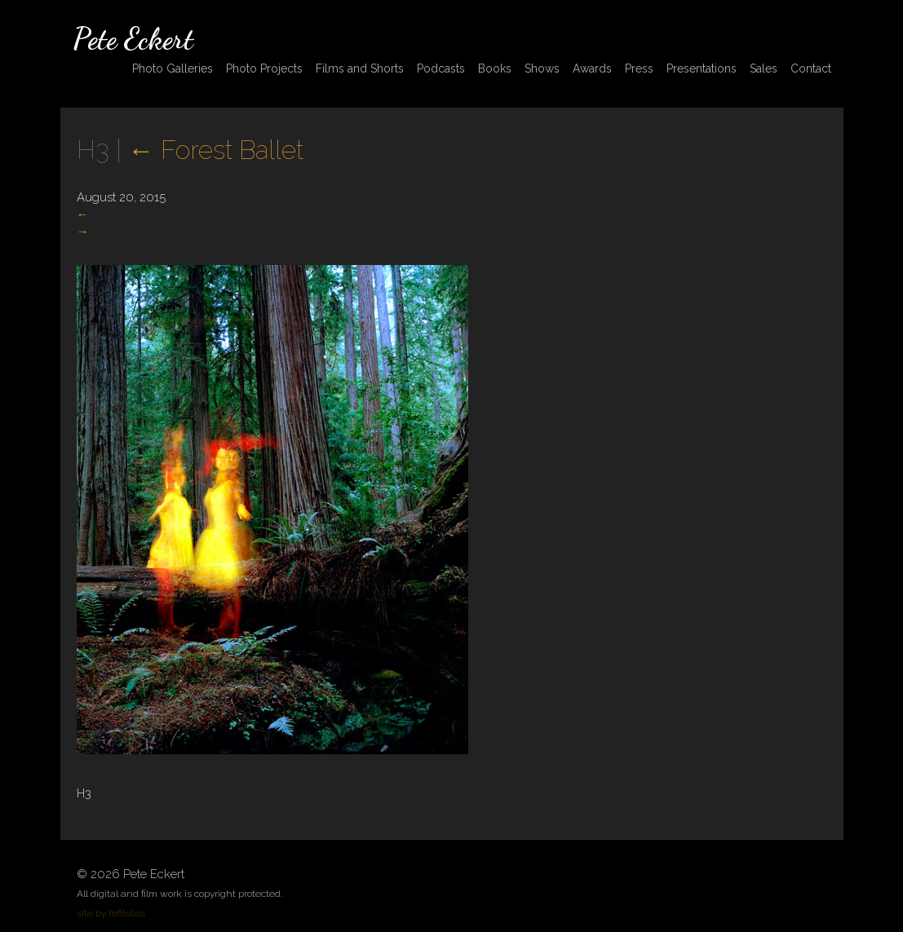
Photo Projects (264, 68)
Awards (592, 68)
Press (639, 68)
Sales (763, 68)
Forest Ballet (215, 150)
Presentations (701, 68)
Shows (542, 68)
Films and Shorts (360, 68)
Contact (810, 68)
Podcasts (441, 68)
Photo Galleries (172, 68)
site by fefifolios (111, 913)
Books (494, 68)
